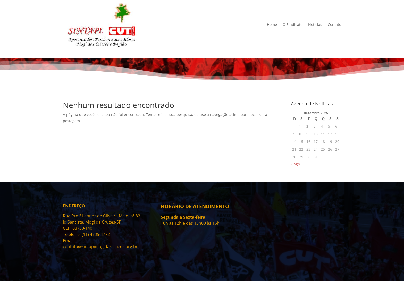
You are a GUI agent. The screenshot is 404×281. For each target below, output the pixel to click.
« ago (295, 163)
